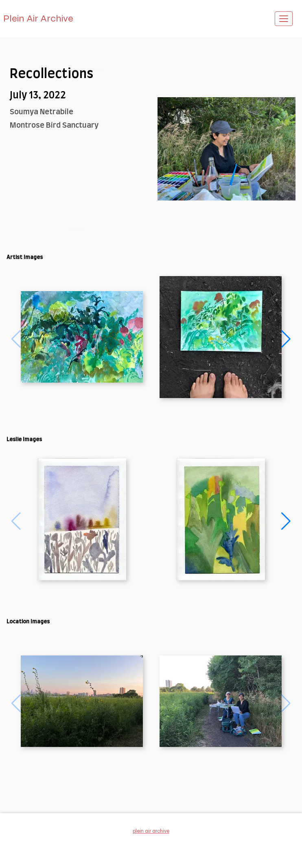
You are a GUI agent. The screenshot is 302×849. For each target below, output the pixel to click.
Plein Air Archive (38, 18)
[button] (285, 339)
